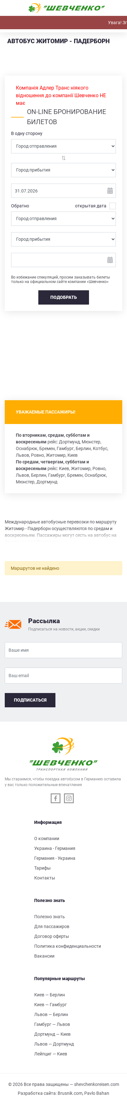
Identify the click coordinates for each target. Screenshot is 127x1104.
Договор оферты (51, 936)
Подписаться (30, 700)
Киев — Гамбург (50, 1004)
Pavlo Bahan (96, 1093)
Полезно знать (49, 916)
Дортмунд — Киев (52, 1034)
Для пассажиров (51, 926)
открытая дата (90, 206)
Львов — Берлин (51, 1014)
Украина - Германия (54, 848)
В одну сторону (26, 133)
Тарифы (42, 868)
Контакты (44, 877)
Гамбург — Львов (52, 1024)
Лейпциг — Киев (50, 1053)
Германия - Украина (54, 858)
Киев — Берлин (49, 994)
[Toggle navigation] (12, 8)
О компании (46, 838)
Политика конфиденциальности (67, 946)
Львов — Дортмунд (54, 1044)
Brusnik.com (70, 1093)
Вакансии (44, 956)
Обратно (20, 205)
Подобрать (63, 297)
